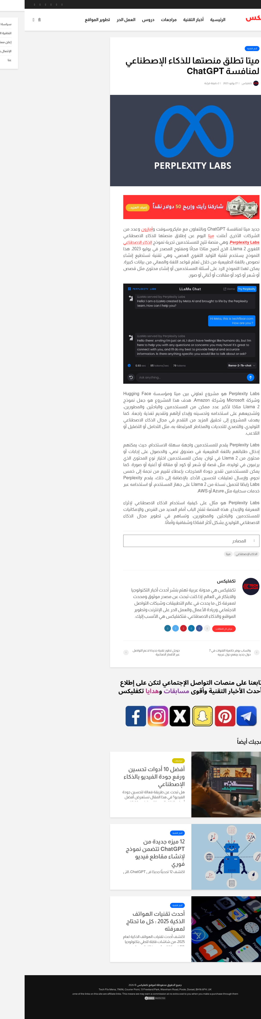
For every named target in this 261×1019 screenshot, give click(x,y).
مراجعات (144, 19)
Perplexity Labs (218, 242)
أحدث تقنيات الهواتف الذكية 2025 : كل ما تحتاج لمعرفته (131, 921)
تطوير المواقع (72, 19)
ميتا (186, 235)
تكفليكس (225, 83)
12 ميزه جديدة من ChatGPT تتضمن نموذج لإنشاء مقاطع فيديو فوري (130, 852)
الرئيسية (193, 19)
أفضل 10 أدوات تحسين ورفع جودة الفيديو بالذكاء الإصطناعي (129, 776)
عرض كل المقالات (199, 629)
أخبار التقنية (169, 19)
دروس (123, 19)
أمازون (122, 229)
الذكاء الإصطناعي (222, 554)
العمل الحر (101, 19)
